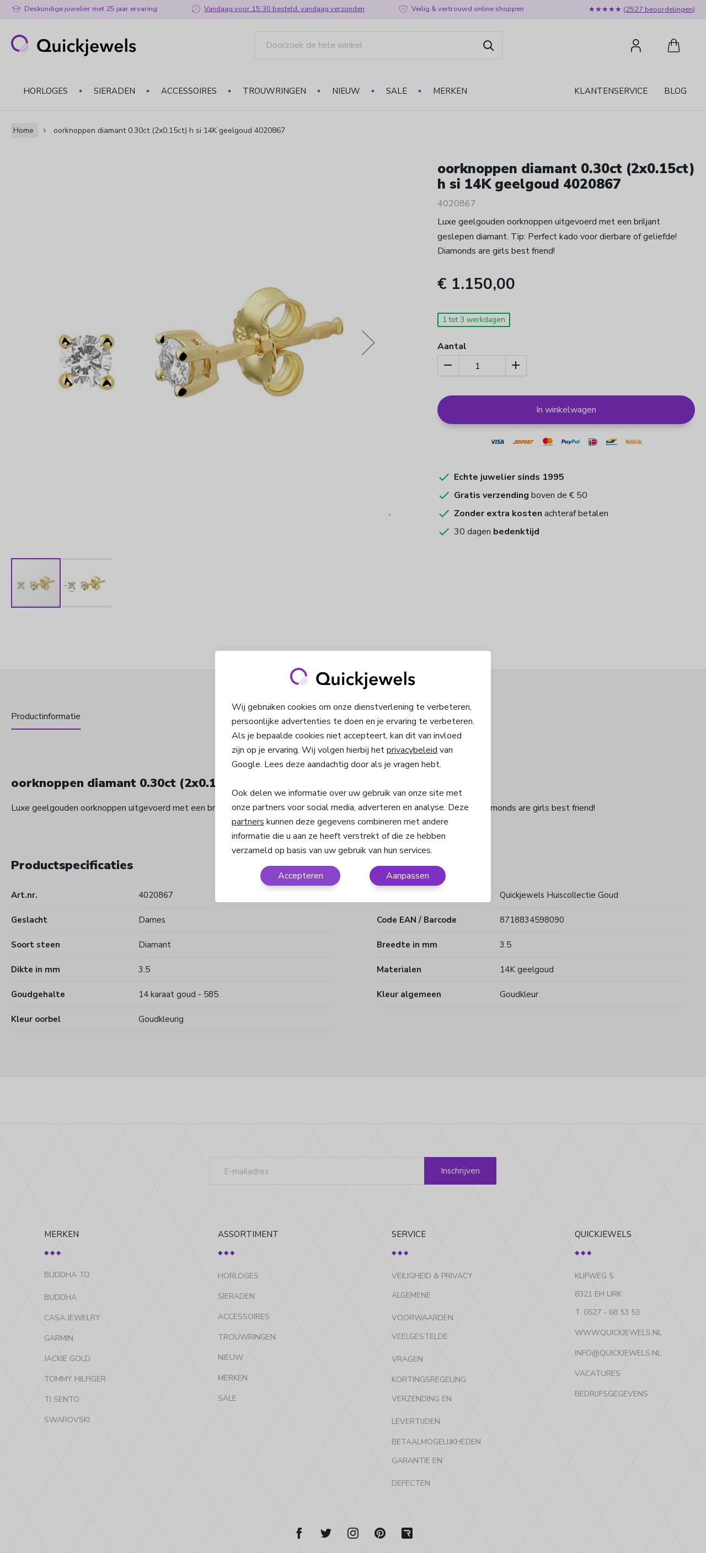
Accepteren (300, 876)
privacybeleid (412, 750)
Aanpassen (407, 876)
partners (248, 822)
